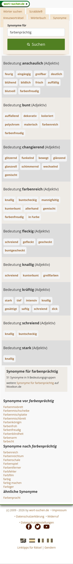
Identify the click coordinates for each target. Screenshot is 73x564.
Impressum (59, 510)
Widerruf (53, 516)
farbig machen (12, 483)
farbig (7, 479)
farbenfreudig (12, 430)
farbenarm (10, 437)
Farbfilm (8, 475)
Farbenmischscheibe (16, 410)
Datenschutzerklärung (30, 516)
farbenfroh (10, 426)
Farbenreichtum (13, 456)
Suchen (36, 44)
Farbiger (8, 487)
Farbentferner (12, 467)
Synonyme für (16, 25)
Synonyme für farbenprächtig (36, 383)
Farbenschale (11, 460)
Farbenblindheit (13, 434)
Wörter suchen (12, 11)
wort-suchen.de (39, 510)
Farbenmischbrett (14, 418)
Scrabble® (35, 11)
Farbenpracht (11, 497)
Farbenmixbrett (13, 407)
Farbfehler (10, 471)
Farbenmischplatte (15, 414)
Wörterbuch (38, 18)
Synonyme (59, 18)
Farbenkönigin (12, 422)
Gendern (50, 547)
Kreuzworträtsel (13, 18)
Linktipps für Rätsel (29, 547)
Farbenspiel (10, 463)
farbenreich (10, 452)
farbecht (8, 441)
